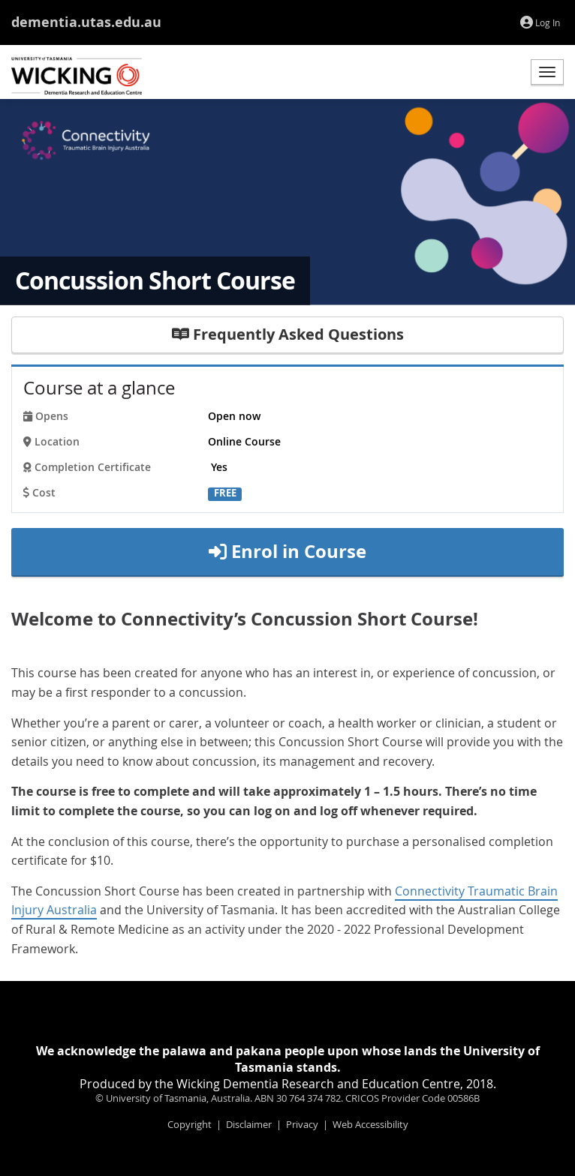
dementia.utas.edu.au (86, 22)
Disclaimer (249, 1124)
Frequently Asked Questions (288, 334)
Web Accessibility (370, 1124)
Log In (540, 22)
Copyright (189, 1124)
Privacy (302, 1124)
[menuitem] (540, 23)
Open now (234, 416)
